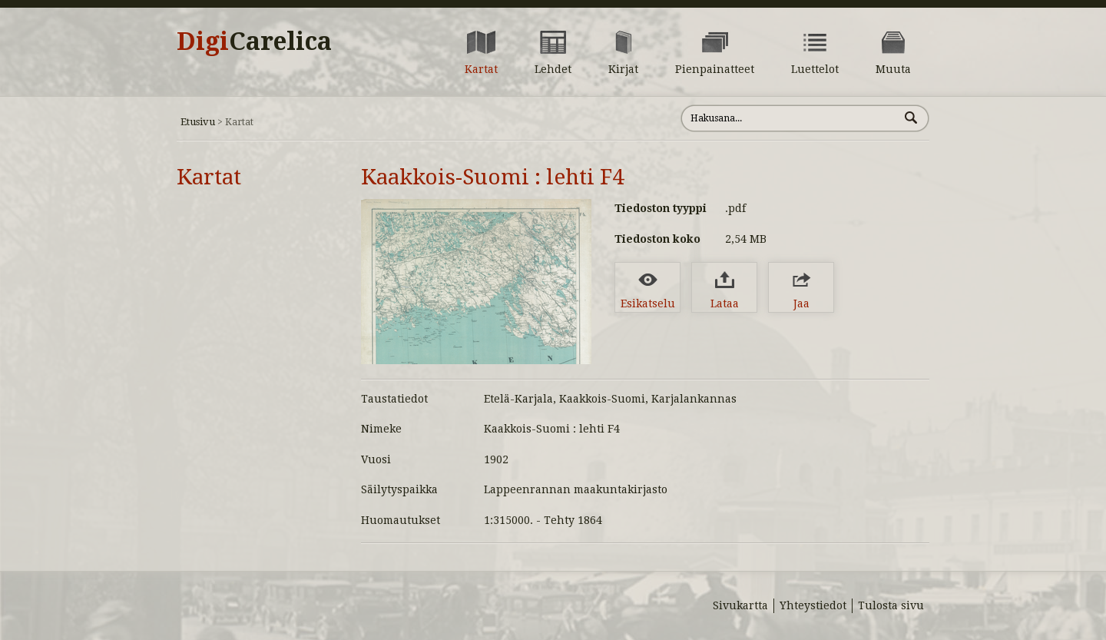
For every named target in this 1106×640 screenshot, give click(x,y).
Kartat (209, 177)
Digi (254, 41)
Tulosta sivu (891, 605)
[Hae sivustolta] (789, 118)
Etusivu (197, 122)
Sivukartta (740, 605)
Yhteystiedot (813, 605)
